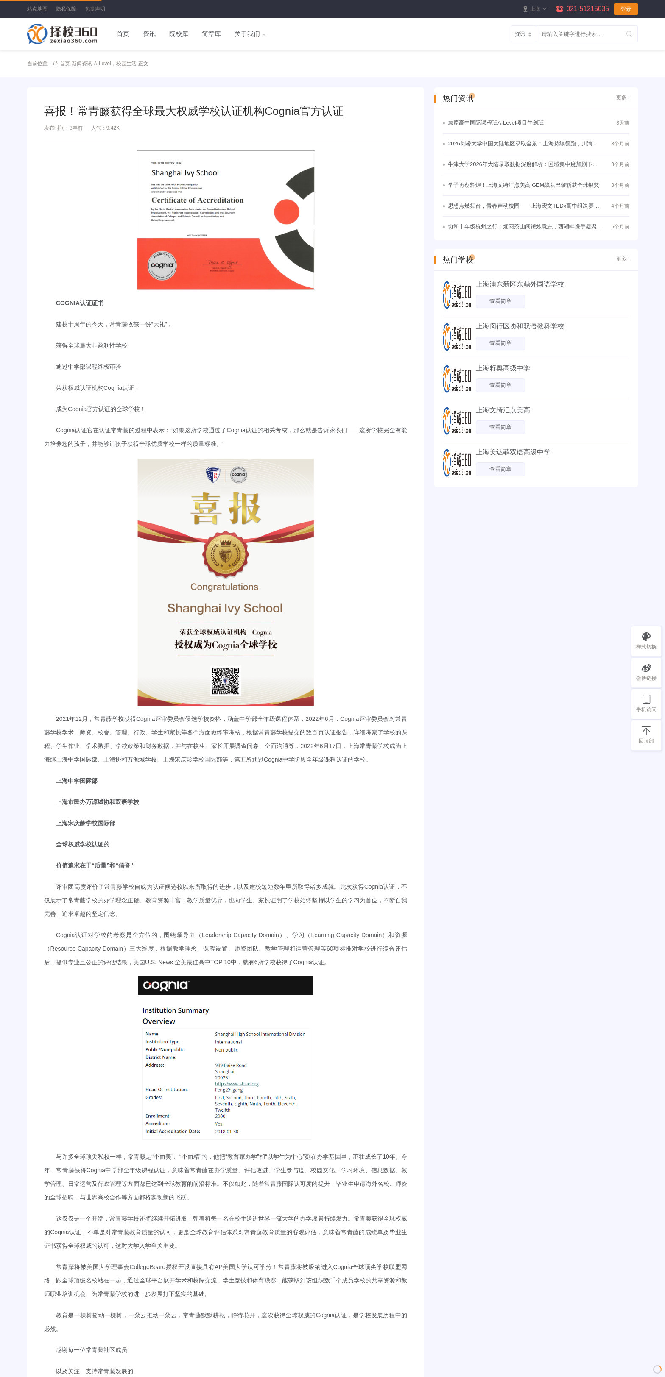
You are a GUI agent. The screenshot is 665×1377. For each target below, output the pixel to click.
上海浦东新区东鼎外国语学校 (520, 284)
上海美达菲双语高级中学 (513, 452)
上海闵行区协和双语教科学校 (520, 326)
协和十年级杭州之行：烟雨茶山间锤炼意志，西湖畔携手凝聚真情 (525, 227)
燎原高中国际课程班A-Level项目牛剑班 (496, 123)
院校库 (178, 33)
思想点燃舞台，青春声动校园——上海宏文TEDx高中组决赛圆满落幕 (523, 207)
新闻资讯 (82, 64)
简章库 (211, 33)
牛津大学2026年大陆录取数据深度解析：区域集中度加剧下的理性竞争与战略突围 (523, 165)
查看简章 (500, 301)
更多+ (622, 97)
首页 (123, 33)
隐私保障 (66, 9)
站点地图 (37, 9)
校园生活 (126, 64)
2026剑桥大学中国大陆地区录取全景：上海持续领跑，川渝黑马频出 (523, 144)
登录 (625, 9)
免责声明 (95, 9)
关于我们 (247, 33)
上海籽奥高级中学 (503, 368)
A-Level (102, 64)
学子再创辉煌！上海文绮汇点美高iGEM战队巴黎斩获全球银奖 (523, 185)
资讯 (149, 33)
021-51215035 (587, 8)
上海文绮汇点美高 (503, 410)
